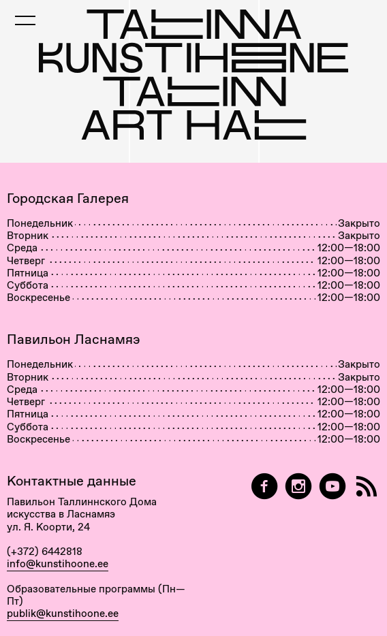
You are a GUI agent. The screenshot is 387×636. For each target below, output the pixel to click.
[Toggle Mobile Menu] (25, 20)
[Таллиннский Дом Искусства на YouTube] (332, 486)
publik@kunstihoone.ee (63, 613)
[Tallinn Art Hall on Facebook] (264, 486)
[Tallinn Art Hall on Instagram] (298, 486)
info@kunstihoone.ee (57, 564)
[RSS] (366, 486)
